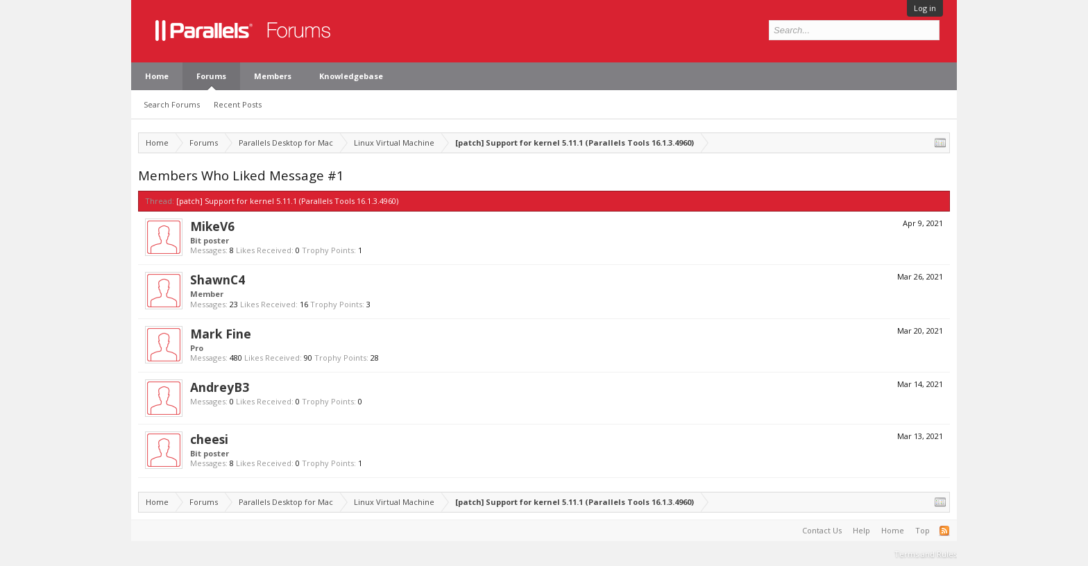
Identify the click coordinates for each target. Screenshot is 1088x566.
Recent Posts (238, 104)
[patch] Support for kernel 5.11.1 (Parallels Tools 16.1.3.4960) (287, 201)
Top (922, 530)
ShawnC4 (217, 279)
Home (157, 76)
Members (272, 76)
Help (861, 530)
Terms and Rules (925, 554)
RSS (944, 530)
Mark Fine (220, 333)
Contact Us (822, 530)
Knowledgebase (351, 76)
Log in (925, 8)
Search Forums (172, 104)
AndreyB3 (219, 387)
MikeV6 (212, 226)
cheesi (209, 439)
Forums (211, 76)
